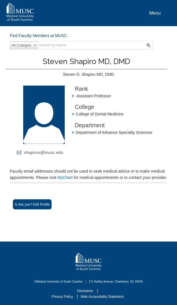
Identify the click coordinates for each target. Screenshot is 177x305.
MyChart (66, 177)
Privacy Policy (63, 297)
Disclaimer (85, 291)
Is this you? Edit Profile (32, 204)
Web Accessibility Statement (102, 297)
